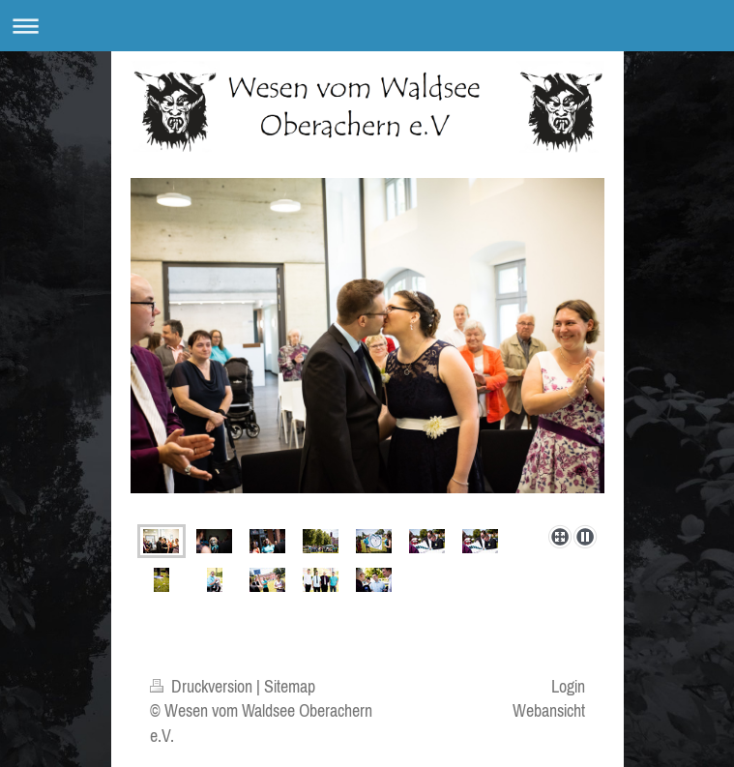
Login (568, 686)
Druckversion (203, 686)
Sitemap (289, 686)
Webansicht (549, 710)
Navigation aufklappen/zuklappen (367, 25)
